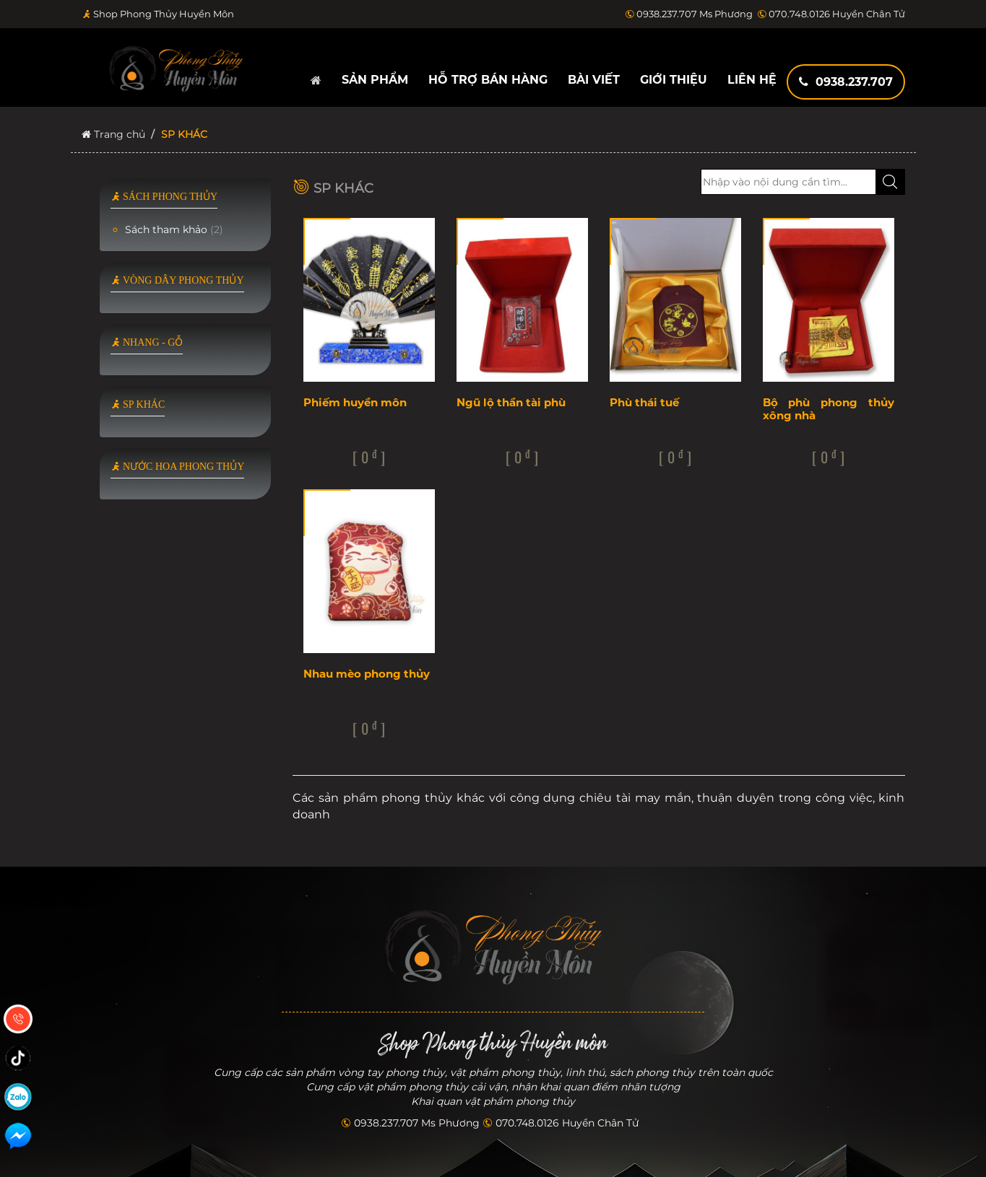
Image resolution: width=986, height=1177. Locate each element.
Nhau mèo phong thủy (366, 674)
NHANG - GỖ (147, 342)
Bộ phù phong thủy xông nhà (828, 408)
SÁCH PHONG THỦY (164, 196)
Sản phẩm (375, 80)
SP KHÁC (138, 404)
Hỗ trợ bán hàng (488, 80)
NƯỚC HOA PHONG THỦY (178, 466)
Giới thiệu (673, 80)
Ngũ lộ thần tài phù (511, 402)
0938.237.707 (846, 82)
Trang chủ (113, 134)
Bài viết (594, 80)
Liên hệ (752, 80)
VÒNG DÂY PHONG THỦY (177, 280)
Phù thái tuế (644, 402)
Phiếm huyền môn (355, 402)
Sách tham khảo (174, 229)
